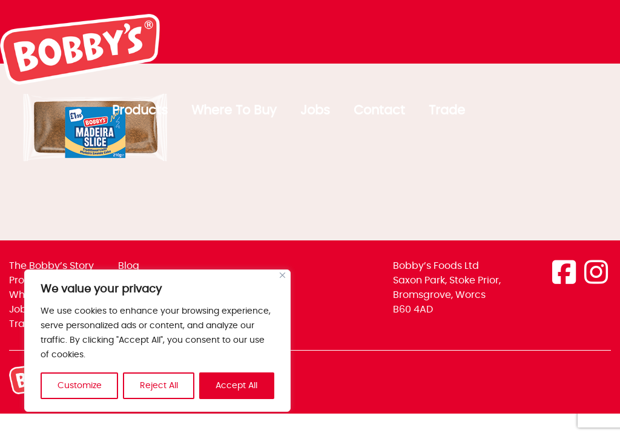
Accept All (237, 386)
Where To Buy (389, 36)
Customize (80, 386)
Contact (534, 36)
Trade (602, 36)
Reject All (159, 386)
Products (295, 36)
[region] (157, 341)
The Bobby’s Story (51, 266)
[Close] (282, 276)
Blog (128, 266)
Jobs (470, 36)
